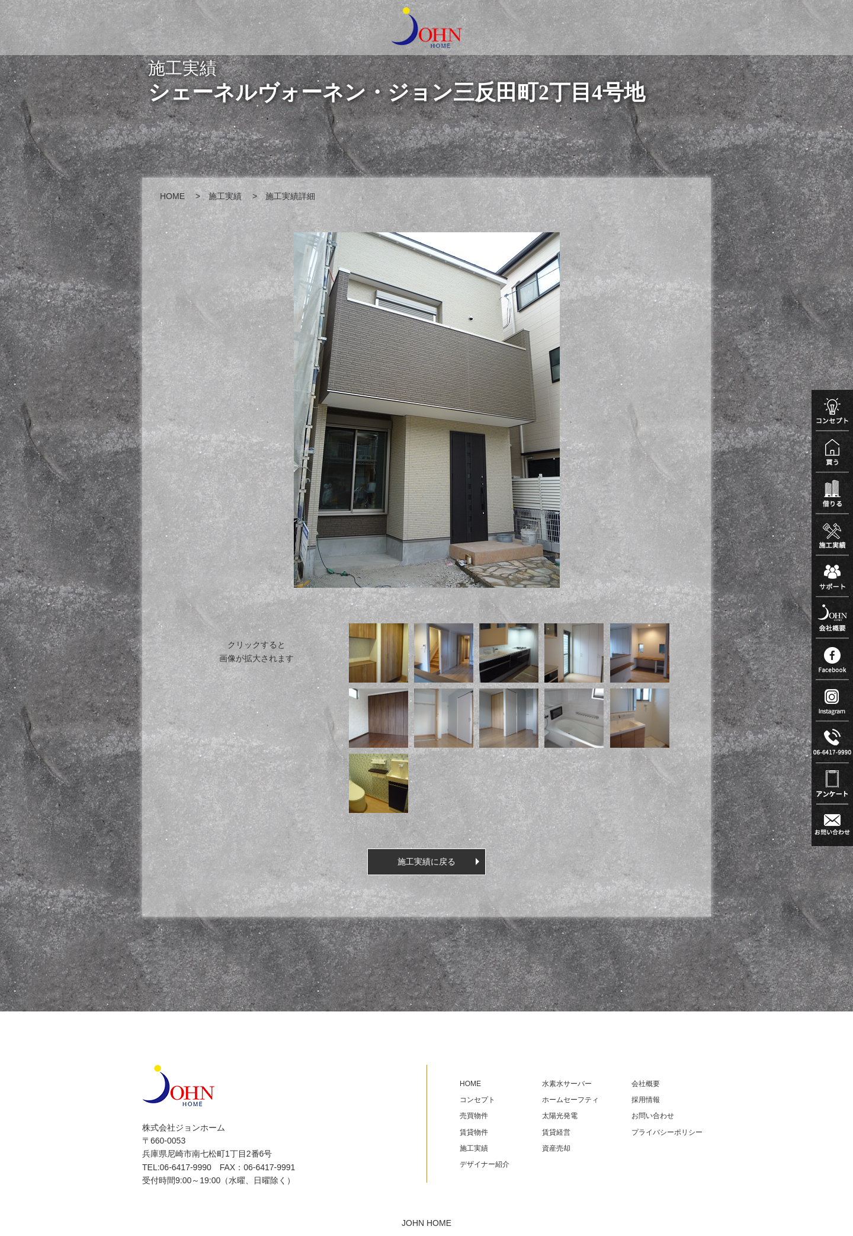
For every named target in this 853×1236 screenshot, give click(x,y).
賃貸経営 (556, 1132)
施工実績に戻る (426, 861)
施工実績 (225, 196)
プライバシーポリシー (667, 1132)
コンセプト (477, 1100)
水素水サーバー (567, 1084)
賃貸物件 (474, 1132)
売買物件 (474, 1116)
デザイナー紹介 (484, 1164)
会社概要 (645, 1084)
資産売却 (556, 1148)
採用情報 (645, 1100)
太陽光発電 (560, 1116)
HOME (172, 196)
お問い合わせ (652, 1116)
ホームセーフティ (570, 1100)
